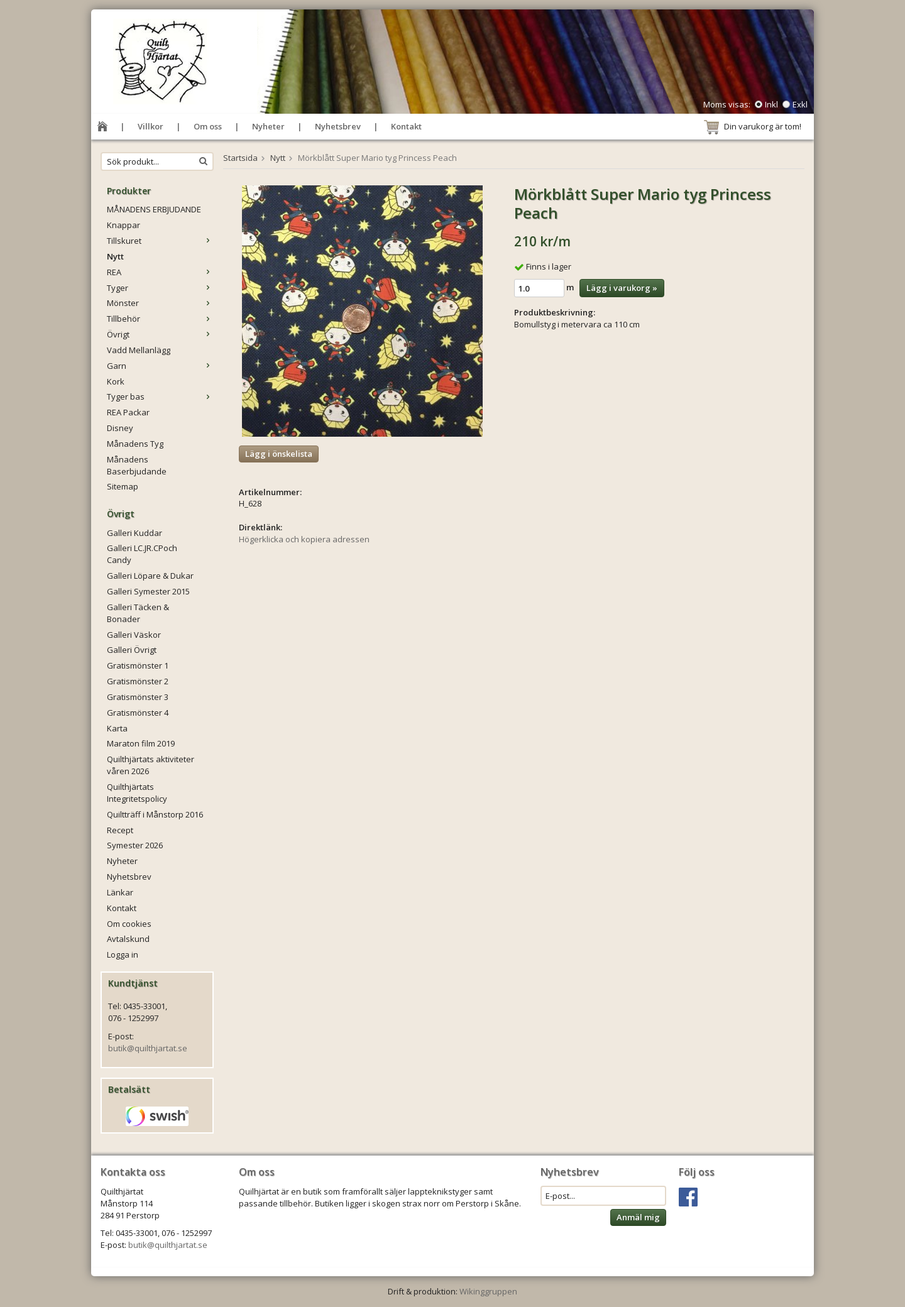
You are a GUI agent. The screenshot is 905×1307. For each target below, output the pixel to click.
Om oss (208, 126)
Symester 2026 (135, 845)
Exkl (800, 104)
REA (160, 272)
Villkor (150, 126)
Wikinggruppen (488, 1291)
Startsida (240, 157)
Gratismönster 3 (137, 697)
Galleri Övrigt (131, 649)
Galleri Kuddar (134, 533)
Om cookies (129, 923)
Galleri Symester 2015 (148, 591)
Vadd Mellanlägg (138, 350)
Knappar (123, 225)
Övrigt (160, 334)
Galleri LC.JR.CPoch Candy (142, 554)
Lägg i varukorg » (621, 287)
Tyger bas (160, 396)
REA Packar (128, 412)
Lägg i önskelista (278, 453)
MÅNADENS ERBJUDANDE (154, 209)
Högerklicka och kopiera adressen (304, 539)
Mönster (160, 303)
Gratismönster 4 (137, 712)
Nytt (115, 256)
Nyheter (268, 126)
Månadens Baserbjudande (137, 465)
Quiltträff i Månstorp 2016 (155, 814)
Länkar (120, 892)
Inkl (771, 104)
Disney (120, 428)
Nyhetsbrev (338, 126)
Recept (120, 830)
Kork (115, 381)
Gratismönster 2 (137, 681)
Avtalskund (128, 938)
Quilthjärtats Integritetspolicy (137, 792)
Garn (160, 365)
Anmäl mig (638, 1217)
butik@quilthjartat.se (147, 1048)
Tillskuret (160, 240)
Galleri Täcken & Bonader (138, 613)
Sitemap (122, 486)
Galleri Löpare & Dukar (150, 575)
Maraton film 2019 (141, 743)
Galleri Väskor (134, 634)
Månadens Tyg (135, 443)
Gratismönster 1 (137, 665)
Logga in (122, 954)
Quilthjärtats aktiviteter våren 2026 (150, 765)
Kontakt (406, 126)
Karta (117, 728)
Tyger (160, 287)
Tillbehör (160, 318)
